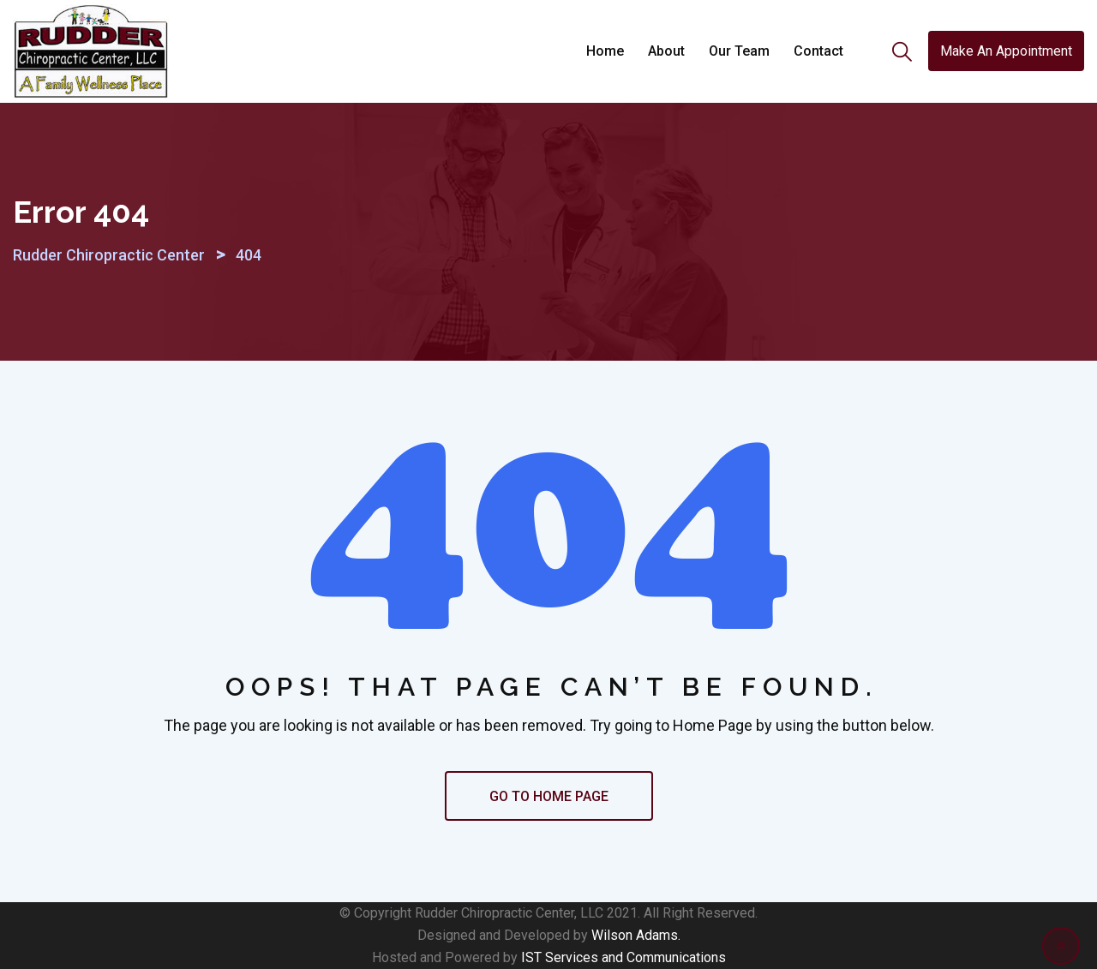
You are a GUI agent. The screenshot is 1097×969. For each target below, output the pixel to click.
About (666, 51)
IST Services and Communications (623, 957)
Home (605, 51)
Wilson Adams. (635, 935)
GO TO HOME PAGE (548, 796)
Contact (818, 51)
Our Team (739, 51)
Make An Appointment (1006, 51)
